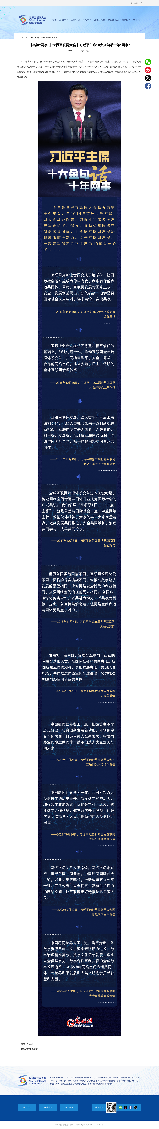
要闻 (55, 38)
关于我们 (137, 20)
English (135, 3)
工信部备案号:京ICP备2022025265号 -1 (90, 1125)
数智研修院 (113, 20)
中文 (130, 3)
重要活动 (75, 20)
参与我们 (69, 1107)
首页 (54, 20)
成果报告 (126, 20)
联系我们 (48, 1107)
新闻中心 (63, 20)
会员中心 (86, 20)
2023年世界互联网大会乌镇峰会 (40, 38)
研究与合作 (99, 20)
